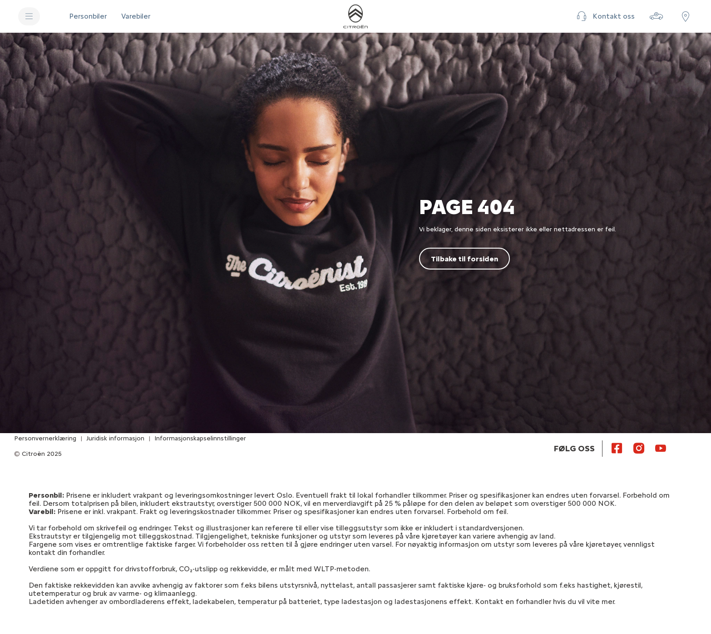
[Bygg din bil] (656, 16)
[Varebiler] (135, 16)
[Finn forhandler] (685, 16)
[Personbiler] (88, 16)
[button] (604, 16)
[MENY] (29, 16)
